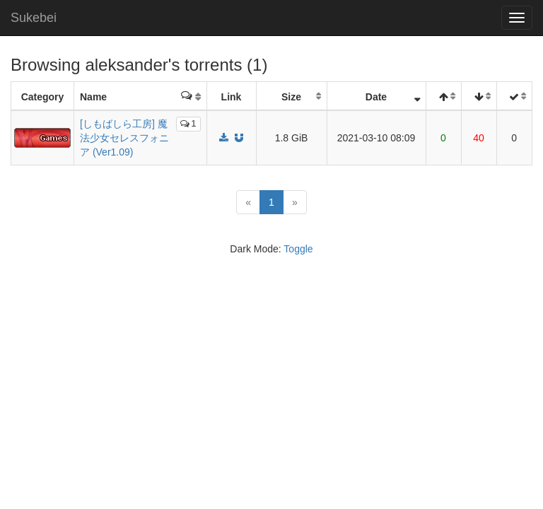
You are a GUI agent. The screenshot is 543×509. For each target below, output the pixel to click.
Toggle (298, 249)
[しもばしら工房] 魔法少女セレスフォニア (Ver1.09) (124, 138)
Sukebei (34, 18)
